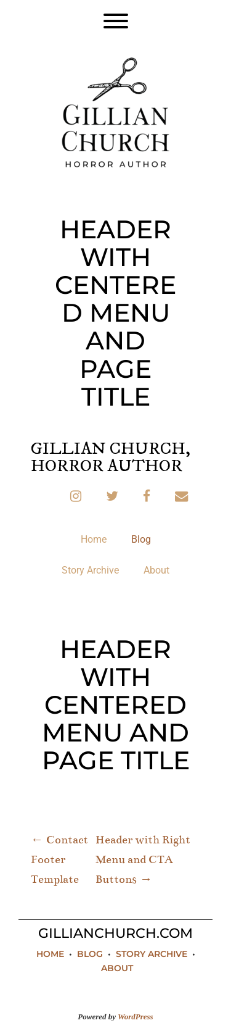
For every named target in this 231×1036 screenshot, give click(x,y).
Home (94, 539)
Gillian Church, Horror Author (110, 457)
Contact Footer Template (59, 859)
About (156, 570)
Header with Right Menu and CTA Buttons (142, 859)
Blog (141, 539)
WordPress (135, 1016)
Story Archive (90, 570)
